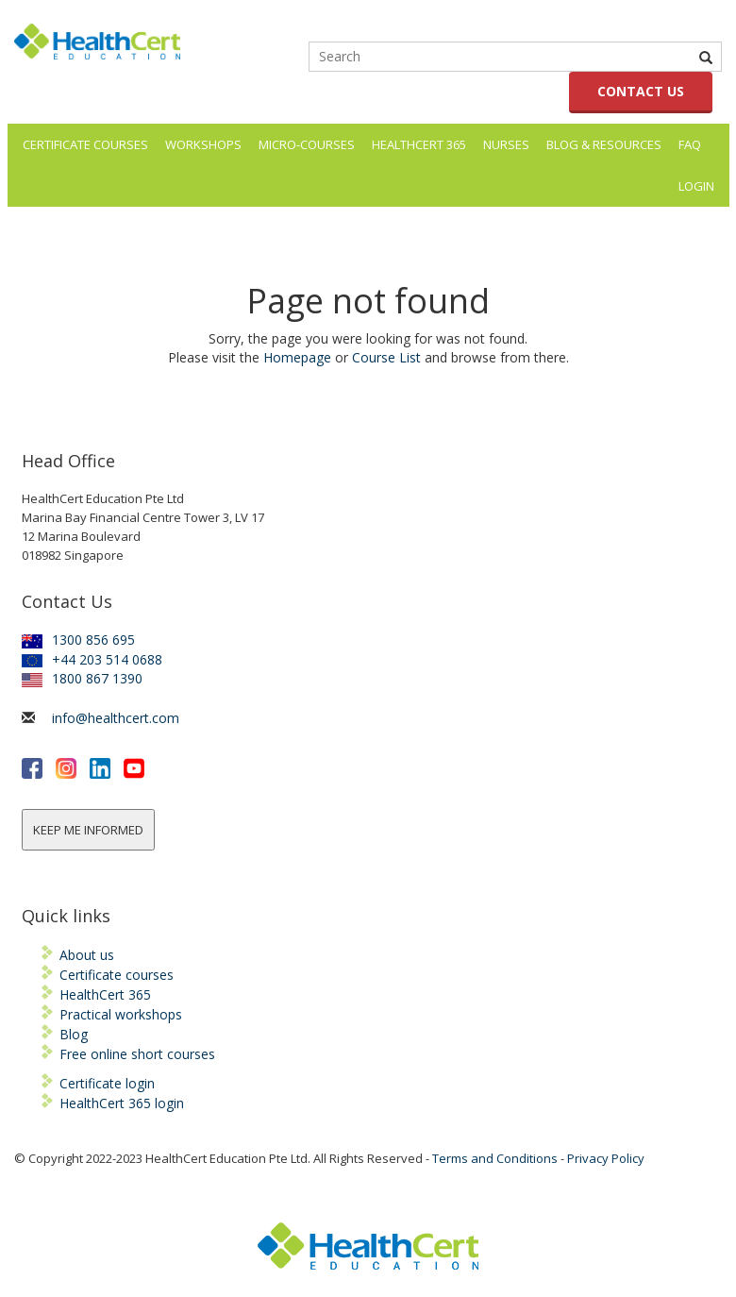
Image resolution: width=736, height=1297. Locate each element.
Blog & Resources (603, 144)
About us (86, 955)
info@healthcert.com (115, 718)
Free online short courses (137, 1054)
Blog (73, 1034)
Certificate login (107, 1083)
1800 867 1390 (82, 678)
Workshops (203, 144)
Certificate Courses (85, 144)
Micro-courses (307, 144)
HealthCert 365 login (121, 1103)
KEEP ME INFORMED (88, 829)
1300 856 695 (78, 639)
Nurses (506, 144)
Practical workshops (120, 1014)
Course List (386, 357)
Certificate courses (116, 975)
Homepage (297, 357)
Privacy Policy (605, 1158)
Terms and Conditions (495, 1158)
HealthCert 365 (419, 144)
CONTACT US (640, 91)
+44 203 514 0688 (92, 659)
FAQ (689, 144)
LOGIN (696, 185)
